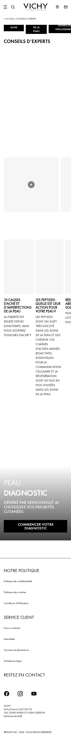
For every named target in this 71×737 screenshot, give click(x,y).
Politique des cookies (15, 592)
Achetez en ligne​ (13, 661)
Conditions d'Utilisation (16, 603)
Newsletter (9, 639)
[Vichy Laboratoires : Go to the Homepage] (35, 7)
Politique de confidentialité (18, 581)
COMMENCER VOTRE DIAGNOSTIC (35, 526)
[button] (31, 187)
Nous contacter (12, 628)
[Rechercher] (12, 7)
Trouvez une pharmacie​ (16, 650)
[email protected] (13, 716)
